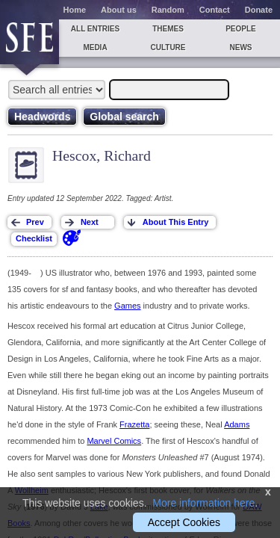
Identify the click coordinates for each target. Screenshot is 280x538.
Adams (236, 424)
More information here (203, 503)
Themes (168, 29)
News (241, 47)
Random (168, 9)
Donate (259, 9)
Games (127, 305)
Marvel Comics (114, 440)
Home (75, 9)
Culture (167, 47)
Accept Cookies (184, 522)
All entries (95, 29)
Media (95, 47)
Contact (214, 9)
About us (119, 9)
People (240, 29)
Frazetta (134, 424)
